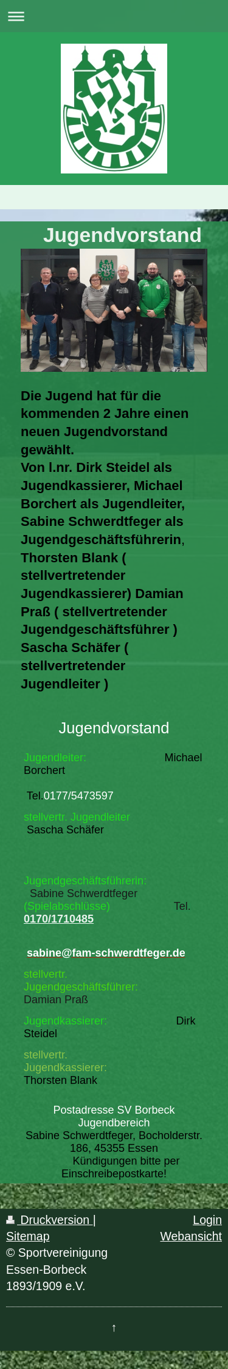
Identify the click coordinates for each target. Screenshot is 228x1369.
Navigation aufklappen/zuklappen (114, 16)
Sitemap (28, 1236)
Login (207, 1219)
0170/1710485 (59, 919)
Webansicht (191, 1236)
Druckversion (49, 1219)
